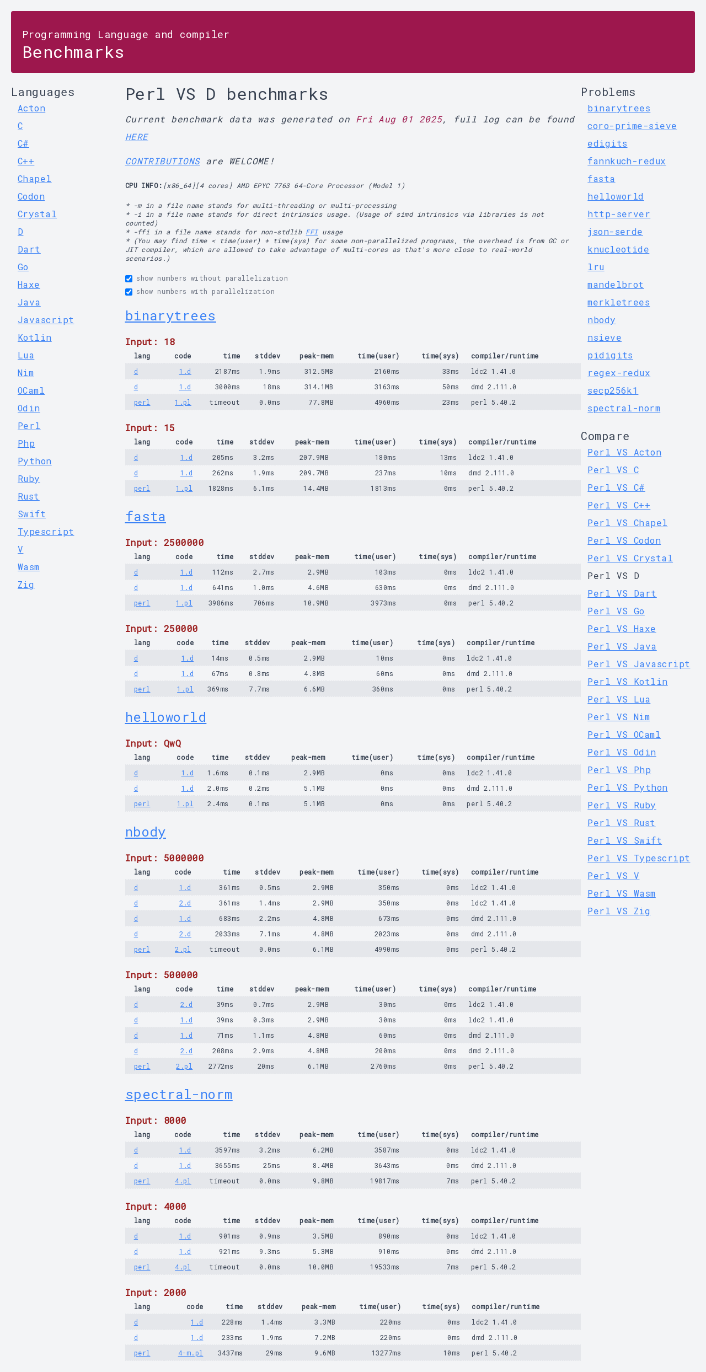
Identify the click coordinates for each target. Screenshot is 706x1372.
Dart (29, 249)
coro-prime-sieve (632, 125)
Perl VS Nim (618, 716)
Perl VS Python (627, 787)
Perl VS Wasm (621, 893)
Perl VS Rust (621, 822)
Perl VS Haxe (621, 628)
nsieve (604, 337)
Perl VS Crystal (630, 558)
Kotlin (35, 337)
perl (142, 402)
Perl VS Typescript (638, 858)
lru (595, 266)
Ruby (29, 478)
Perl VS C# (616, 487)
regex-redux (618, 372)
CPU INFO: (144, 185)
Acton (31, 108)
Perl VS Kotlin (627, 681)
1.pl (183, 402)
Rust (29, 496)
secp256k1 (612, 390)
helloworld (166, 717)
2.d (185, 902)
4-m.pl (191, 1352)
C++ (26, 161)
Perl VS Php (619, 769)
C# (23, 143)
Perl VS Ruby (621, 805)
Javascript (46, 319)
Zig (26, 584)
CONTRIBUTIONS (162, 161)
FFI (312, 231)
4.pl (183, 1180)
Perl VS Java (621, 646)
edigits (607, 143)
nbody (145, 831)
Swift (32, 513)
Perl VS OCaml (624, 734)
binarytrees (170, 315)
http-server (618, 213)
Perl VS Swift (624, 840)
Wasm (29, 566)
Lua (26, 355)
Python (35, 461)
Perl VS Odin (621, 752)
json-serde (615, 231)
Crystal (37, 213)
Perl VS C (613, 469)
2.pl (183, 949)
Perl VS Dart (621, 593)
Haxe (29, 284)
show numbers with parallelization (205, 291)
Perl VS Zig (618, 911)
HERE (136, 136)
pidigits (610, 355)
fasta (145, 516)
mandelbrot (615, 284)
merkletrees (618, 302)
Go (23, 266)
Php (26, 443)
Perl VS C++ (618, 505)
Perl (29, 425)
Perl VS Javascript (638, 663)
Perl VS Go (616, 611)
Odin (29, 408)
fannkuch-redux (626, 161)
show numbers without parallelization (212, 278)
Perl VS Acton (624, 452)
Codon (31, 196)
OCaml (31, 390)
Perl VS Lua (618, 699)
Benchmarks (126, 45)
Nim (26, 372)
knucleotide (618, 249)
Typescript (46, 531)
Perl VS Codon (624, 540)
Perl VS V (613, 875)
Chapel (35, 178)
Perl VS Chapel (627, 522)
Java (29, 302)
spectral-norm (179, 1094)
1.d (185, 371)
